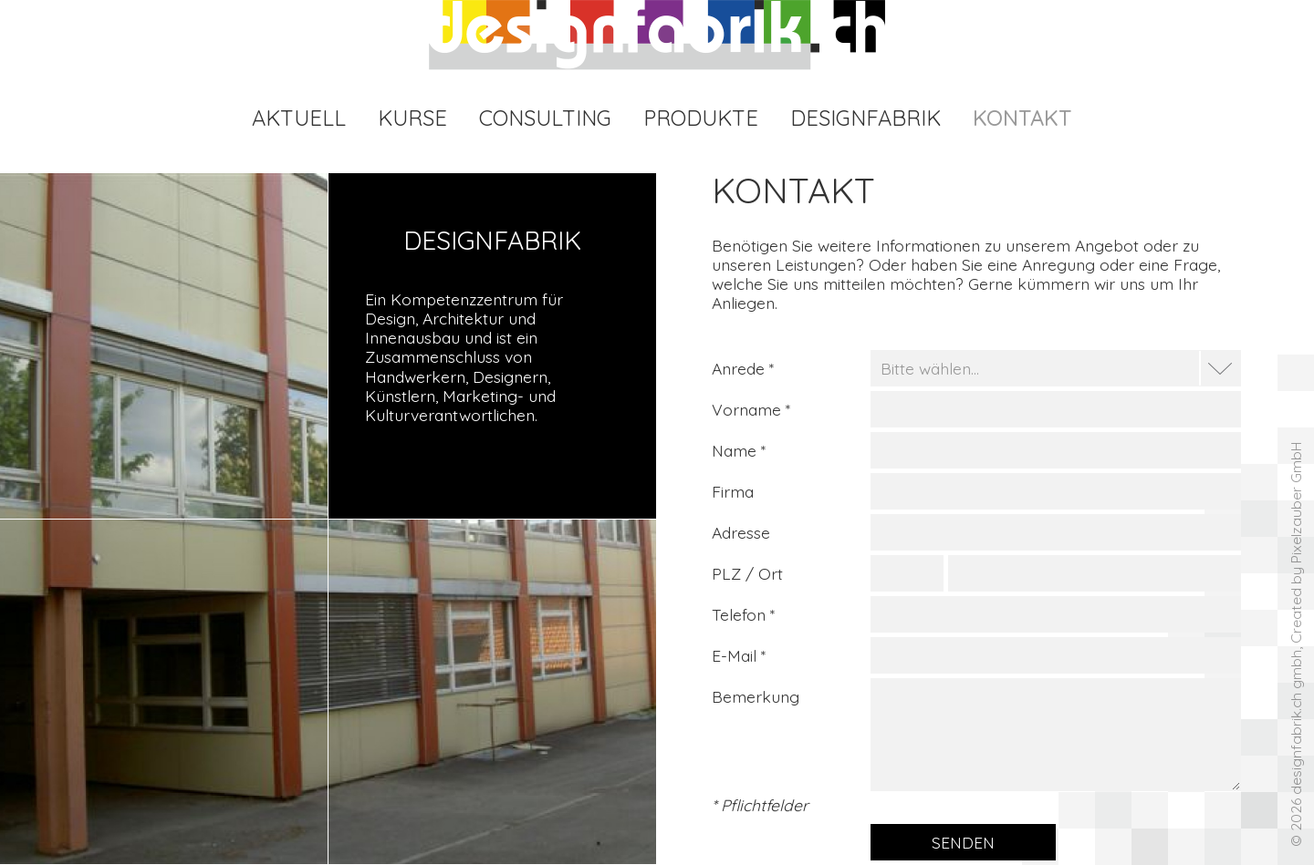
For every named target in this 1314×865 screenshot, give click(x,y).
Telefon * (743, 614)
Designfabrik (865, 117)
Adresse (741, 532)
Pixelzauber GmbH (1296, 502)
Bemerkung (755, 696)
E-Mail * (739, 655)
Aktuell (299, 117)
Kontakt (1022, 117)
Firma (733, 491)
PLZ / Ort (747, 573)
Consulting (545, 117)
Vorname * (751, 409)
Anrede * (743, 368)
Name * (739, 450)
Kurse (412, 117)
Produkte (700, 117)
